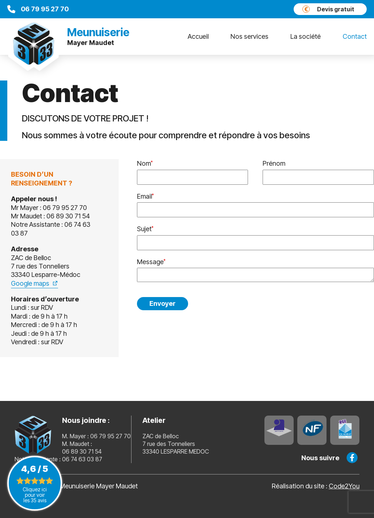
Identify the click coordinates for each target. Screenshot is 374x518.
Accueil (198, 36)
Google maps (30, 283)
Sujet (144, 229)
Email (144, 196)
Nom (144, 163)
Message (150, 262)
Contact (355, 36)
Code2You (344, 486)
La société (305, 36)
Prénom (274, 163)
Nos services (249, 36)
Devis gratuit (328, 9)
